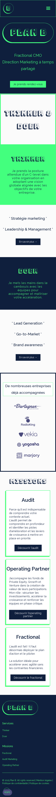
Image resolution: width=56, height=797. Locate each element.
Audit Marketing (9, 759)
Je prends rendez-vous (28, 84)
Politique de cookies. (39, 783)
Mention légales (44, 780)
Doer (4, 736)
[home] (8, 8)
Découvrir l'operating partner (28, 615)
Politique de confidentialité (15, 783)
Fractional (6, 753)
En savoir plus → (28, 241)
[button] (48, 8)
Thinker (5, 730)
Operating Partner (10, 765)
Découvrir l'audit (28, 548)
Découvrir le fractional (28, 677)
